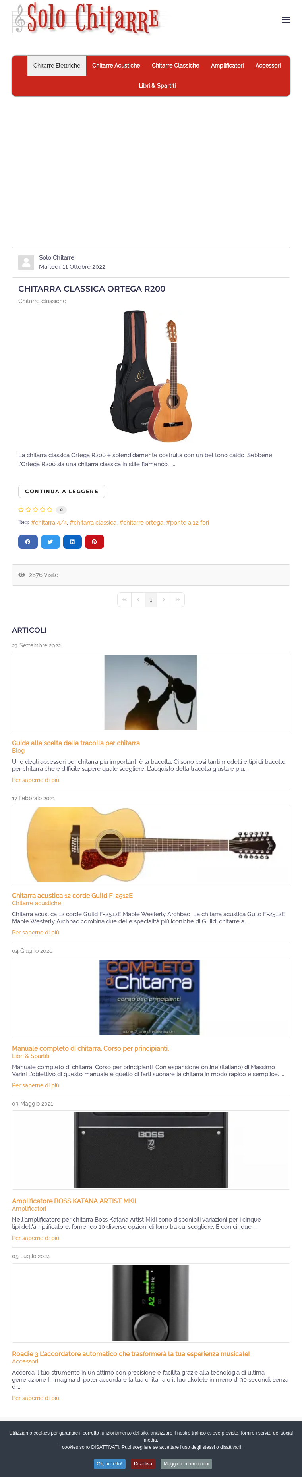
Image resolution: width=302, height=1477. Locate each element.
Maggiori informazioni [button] (186, 1465)
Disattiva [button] (143, 1465)
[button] (286, 20)
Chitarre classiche (42, 301)
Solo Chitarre (56, 257)
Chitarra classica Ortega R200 (91, 288)
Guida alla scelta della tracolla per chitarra (76, 743)
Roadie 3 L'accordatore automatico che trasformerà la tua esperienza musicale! (131, 1354)
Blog (18, 750)
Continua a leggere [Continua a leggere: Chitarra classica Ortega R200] (62, 491)
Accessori (25, 1361)
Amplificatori (29, 1208)
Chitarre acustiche (36, 903)
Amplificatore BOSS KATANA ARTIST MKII (74, 1201)
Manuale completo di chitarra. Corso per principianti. (90, 1048)
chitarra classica (95, 522)
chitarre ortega (143, 522)
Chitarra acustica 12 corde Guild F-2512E (72, 896)
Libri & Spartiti (30, 1056)
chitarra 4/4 (51, 522)
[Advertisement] (151, 155)
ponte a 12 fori (189, 522)
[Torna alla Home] (93, 20)
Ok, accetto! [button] (109, 1465)
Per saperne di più (35, 780)
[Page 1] (151, 599)
